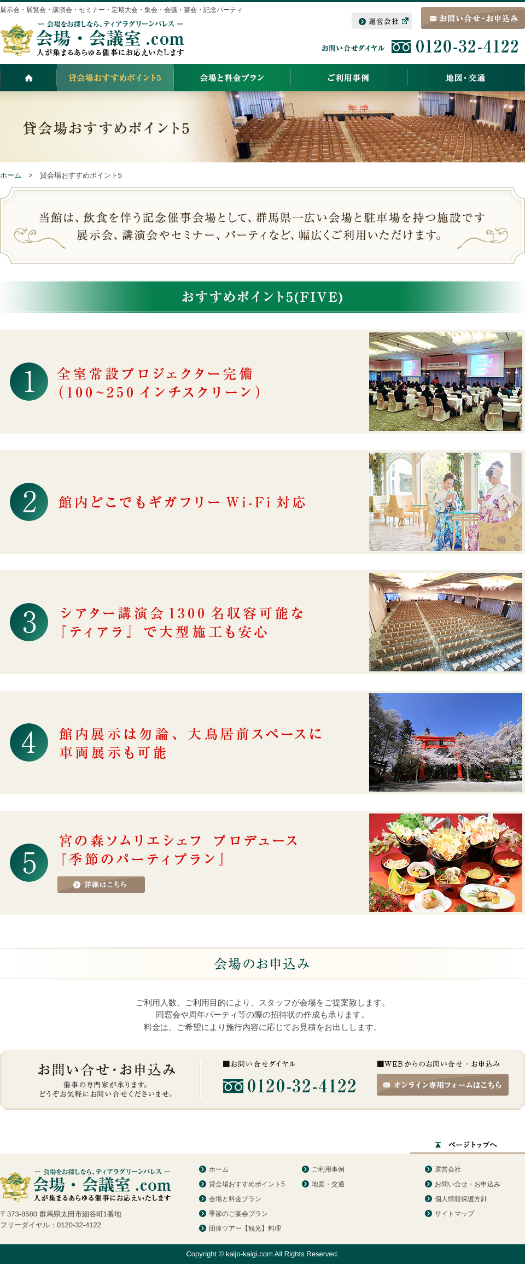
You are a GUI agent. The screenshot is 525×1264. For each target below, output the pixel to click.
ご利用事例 (328, 1169)
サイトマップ (454, 1214)
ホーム (219, 1169)
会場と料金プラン (235, 1199)
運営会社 (448, 1169)
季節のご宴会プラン (238, 1214)
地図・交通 (328, 1184)
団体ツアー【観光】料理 (245, 1228)
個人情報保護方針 (461, 1199)
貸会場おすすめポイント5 (247, 1184)
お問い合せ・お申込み (467, 1184)
